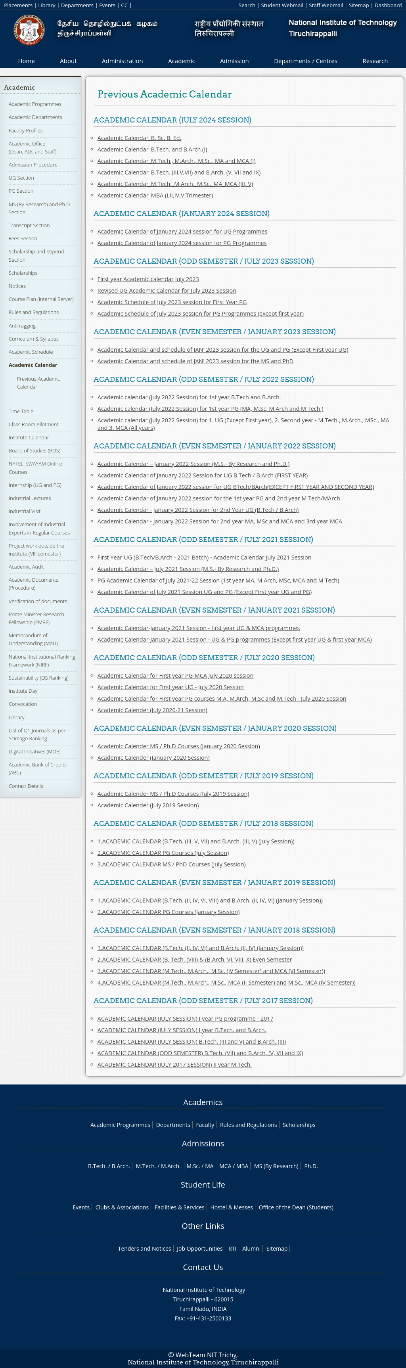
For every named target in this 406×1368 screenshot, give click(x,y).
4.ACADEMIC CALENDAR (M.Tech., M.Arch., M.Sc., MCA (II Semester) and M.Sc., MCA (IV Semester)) (227, 982)
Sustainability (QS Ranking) (39, 677)
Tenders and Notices (144, 1248)
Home (26, 61)
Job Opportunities (199, 1248)
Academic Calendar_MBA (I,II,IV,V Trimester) (155, 195)
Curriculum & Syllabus (34, 338)
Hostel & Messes (231, 1207)
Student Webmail (282, 5)
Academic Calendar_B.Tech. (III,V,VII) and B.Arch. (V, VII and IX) (179, 172)
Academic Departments (35, 117)
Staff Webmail (326, 5)
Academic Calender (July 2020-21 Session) (152, 710)
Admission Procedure (33, 164)
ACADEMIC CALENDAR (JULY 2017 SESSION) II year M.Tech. (175, 1064)
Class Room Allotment (34, 424)
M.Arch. (171, 1166)
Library (46, 5)
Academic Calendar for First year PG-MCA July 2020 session (175, 675)
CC (124, 5)
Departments (77, 5)
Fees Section (23, 238)
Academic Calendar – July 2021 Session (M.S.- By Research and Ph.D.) (188, 569)
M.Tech (145, 1166)
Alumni (251, 1248)
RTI (232, 1248)
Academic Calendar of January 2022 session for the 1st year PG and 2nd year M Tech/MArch (219, 498)
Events (107, 5)
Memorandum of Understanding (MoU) (33, 639)
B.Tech (96, 1166)
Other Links (203, 1225)
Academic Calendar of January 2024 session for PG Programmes (182, 243)
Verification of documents (38, 601)
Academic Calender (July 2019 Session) (148, 805)
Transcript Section (29, 225)
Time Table (21, 411)
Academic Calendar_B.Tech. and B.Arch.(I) (152, 149)
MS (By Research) (276, 1166)
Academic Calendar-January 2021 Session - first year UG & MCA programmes (199, 628)
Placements (18, 5)
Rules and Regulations (34, 312)
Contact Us (203, 1267)
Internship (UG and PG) (35, 485)
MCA (225, 1166)
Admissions (203, 1143)
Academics (202, 1102)
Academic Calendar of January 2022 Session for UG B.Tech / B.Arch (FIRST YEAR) (203, 475)
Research (375, 61)
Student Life (203, 1184)
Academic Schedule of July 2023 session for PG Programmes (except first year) (201, 313)
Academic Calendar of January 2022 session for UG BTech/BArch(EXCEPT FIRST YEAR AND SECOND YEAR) (236, 486)
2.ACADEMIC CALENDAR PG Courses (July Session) (163, 852)
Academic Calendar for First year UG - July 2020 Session (171, 687)
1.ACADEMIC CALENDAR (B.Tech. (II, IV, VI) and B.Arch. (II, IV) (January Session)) (201, 948)
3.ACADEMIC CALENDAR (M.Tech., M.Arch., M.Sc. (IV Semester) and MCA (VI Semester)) (211, 971)
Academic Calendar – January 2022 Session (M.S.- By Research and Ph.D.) (194, 463)
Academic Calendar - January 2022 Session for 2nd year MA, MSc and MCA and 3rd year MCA (220, 521)
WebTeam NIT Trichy (206, 1355)
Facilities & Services (180, 1207)
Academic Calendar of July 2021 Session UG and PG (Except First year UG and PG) (205, 592)
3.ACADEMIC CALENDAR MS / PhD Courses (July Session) (172, 864)
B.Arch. (121, 1166)
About (68, 61)
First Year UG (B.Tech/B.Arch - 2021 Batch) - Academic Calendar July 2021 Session (205, 557)
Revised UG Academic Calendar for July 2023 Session (167, 290)
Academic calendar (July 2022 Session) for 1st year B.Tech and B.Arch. (189, 397)
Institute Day (23, 690)
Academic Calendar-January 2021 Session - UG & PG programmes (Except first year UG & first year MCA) (235, 639)
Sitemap (359, 5)
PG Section (21, 190)
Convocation (23, 703)
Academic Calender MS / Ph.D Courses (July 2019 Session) (173, 793)
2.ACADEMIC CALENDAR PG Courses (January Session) (169, 912)
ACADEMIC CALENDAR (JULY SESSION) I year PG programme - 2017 (186, 1018)
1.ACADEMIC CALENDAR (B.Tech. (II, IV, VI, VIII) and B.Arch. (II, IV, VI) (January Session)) (210, 900)
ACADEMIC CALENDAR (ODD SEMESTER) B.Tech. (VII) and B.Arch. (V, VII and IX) (200, 1053)
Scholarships (23, 272)
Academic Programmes (35, 103)
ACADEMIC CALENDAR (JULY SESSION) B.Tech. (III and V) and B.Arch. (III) (192, 1041)
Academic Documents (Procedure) (33, 583)
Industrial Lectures (30, 498)
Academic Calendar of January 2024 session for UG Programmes (183, 231)
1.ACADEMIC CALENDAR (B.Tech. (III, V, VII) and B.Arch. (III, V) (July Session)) (196, 841)
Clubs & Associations (122, 1207)
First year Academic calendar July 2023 (148, 279)
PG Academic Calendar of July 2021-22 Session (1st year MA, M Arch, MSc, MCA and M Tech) (218, 580)
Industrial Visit (24, 511)
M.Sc (192, 1166)
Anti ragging (22, 325)
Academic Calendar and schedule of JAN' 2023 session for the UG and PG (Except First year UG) (223, 349)
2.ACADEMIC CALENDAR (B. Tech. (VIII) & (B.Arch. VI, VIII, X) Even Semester (195, 959)
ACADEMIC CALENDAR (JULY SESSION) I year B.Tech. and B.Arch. (182, 1030)
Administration (122, 61)
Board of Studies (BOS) (34, 450)
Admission (234, 61)
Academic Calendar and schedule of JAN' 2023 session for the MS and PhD (195, 361)
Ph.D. (311, 1166)
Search (247, 5)
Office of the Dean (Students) (296, 1207)
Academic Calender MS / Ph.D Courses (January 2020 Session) (179, 746)
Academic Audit (26, 566)
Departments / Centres (305, 61)
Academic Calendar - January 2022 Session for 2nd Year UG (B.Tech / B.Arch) (198, 509)
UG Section (21, 177)
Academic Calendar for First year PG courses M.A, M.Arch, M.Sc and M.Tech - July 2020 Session (222, 698)
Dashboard (388, 5)
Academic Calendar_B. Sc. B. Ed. (140, 138)
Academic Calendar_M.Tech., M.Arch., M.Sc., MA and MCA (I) (177, 161)
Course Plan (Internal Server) (41, 299)
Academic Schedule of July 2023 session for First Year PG (172, 302)
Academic (181, 61)
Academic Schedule (31, 351)
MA (209, 1166)
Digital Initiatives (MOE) (35, 751)
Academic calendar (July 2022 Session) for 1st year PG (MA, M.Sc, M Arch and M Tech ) (211, 408)
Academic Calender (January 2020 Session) (154, 757)
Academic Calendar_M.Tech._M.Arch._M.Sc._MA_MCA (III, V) (175, 184)
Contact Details (26, 785)
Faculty (205, 1125)
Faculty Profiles (26, 130)
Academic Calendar (33, 364)
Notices (17, 285)
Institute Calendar (29, 437)
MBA (242, 1166)
